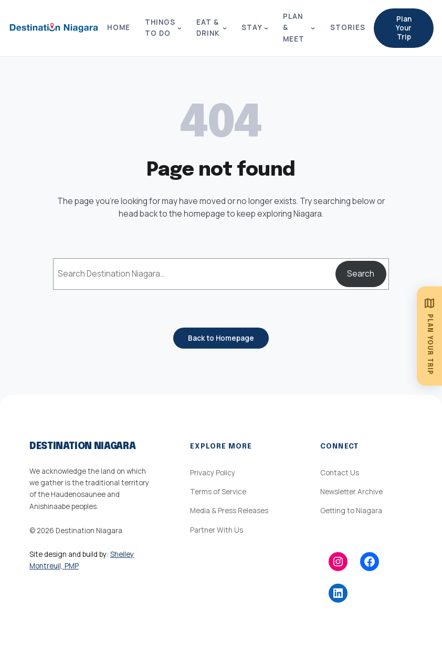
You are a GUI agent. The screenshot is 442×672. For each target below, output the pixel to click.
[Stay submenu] (266, 28)
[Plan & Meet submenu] (313, 28)
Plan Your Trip (404, 28)
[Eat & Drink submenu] (225, 28)
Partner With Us (216, 530)
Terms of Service (218, 491)
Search (360, 273)
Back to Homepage (221, 338)
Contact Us (339, 472)
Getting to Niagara (351, 510)
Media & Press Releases (229, 510)
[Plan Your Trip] (429, 336)
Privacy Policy (212, 472)
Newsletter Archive (351, 491)
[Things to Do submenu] (179, 28)
